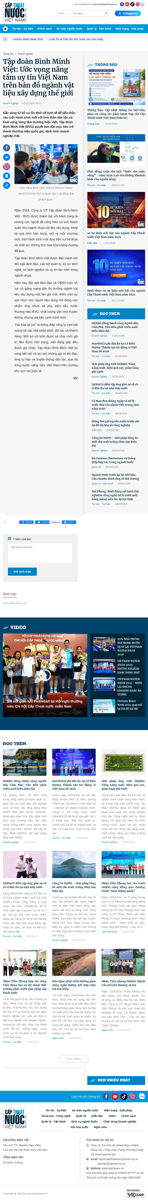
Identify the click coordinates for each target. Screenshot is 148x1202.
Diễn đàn (92, 243)
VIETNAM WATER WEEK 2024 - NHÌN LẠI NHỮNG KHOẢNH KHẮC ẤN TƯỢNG (129, 687)
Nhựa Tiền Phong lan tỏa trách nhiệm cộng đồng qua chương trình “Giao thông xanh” (123, 887)
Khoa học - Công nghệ (56, 1116)
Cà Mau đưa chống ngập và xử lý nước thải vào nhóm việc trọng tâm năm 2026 (115, 404)
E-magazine (128, 13)
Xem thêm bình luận (15, 603)
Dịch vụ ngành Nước (84, 1121)
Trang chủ (8, 54)
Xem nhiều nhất (110, 1080)
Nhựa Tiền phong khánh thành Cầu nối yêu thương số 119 (123, 983)
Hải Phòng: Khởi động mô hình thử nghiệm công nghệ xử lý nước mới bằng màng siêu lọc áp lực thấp (115, 495)
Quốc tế (96, 467)
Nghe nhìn (58, 1038)
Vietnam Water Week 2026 (28, 39)
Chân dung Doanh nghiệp (119, 1121)
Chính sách (44, 28)
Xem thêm (74, 1059)
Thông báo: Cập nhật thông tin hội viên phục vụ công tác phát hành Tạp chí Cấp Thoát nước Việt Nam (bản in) (116, 114)
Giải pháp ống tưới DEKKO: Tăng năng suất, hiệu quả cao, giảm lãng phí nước (115, 367)
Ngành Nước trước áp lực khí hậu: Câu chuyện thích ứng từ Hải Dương (115, 476)
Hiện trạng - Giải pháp (129, 28)
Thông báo (102, 65)
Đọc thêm (106, 314)
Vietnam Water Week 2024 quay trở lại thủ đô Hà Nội (129, 704)
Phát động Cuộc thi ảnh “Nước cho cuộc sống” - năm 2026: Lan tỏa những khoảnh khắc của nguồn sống (116, 175)
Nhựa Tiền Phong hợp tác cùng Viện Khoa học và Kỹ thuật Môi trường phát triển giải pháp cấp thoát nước (24, 987)
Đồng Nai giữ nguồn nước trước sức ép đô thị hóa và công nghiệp (115, 423)
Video (14, 628)
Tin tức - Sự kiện (22, 28)
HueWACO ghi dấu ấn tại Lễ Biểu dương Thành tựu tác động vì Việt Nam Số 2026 (114, 347)
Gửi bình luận (22, 571)
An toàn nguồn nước (69, 28)
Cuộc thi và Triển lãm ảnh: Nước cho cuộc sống (76, 39)
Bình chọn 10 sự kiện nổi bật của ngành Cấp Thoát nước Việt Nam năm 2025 (116, 292)
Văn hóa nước (110, 931)
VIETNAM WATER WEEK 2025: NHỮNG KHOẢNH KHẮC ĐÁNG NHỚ (128, 666)
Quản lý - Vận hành (99, 28)
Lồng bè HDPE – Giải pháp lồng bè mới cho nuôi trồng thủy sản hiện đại (115, 441)
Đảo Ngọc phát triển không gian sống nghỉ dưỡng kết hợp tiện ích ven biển (74, 985)
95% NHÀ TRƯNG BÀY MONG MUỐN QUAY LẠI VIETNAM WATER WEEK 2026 (129, 646)
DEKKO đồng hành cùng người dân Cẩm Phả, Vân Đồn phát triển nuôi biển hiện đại (115, 327)
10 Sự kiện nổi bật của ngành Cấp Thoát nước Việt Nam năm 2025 (116, 235)
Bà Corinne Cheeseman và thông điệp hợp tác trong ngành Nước (114, 460)
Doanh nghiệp (25, 54)
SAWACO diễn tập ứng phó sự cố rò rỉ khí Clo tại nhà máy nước (115, 386)
